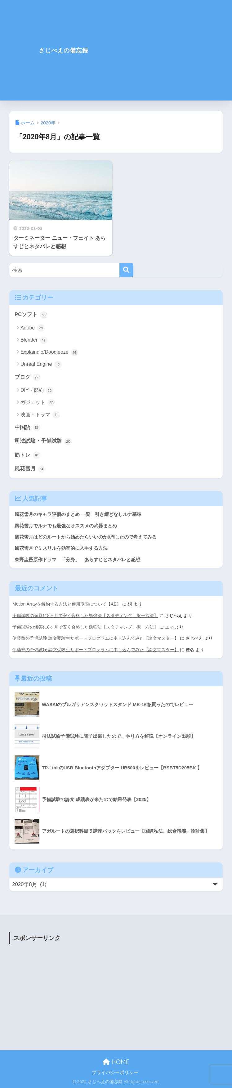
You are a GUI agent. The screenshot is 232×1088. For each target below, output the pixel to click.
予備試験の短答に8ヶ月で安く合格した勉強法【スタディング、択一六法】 (85, 616)
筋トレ (27, 455)
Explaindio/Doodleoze (49, 352)
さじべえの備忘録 (63, 50)
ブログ (27, 377)
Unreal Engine (41, 365)
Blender (33, 340)
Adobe (32, 328)
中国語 (27, 428)
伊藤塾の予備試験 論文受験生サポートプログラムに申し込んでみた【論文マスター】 (95, 638)
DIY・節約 (36, 390)
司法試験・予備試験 (43, 441)
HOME (116, 1061)
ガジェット (37, 403)
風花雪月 (30, 469)
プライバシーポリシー (115, 1072)
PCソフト (31, 315)
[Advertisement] (169, 54)
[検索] (126, 270)
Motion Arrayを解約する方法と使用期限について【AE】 (66, 604)
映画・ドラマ (40, 415)
